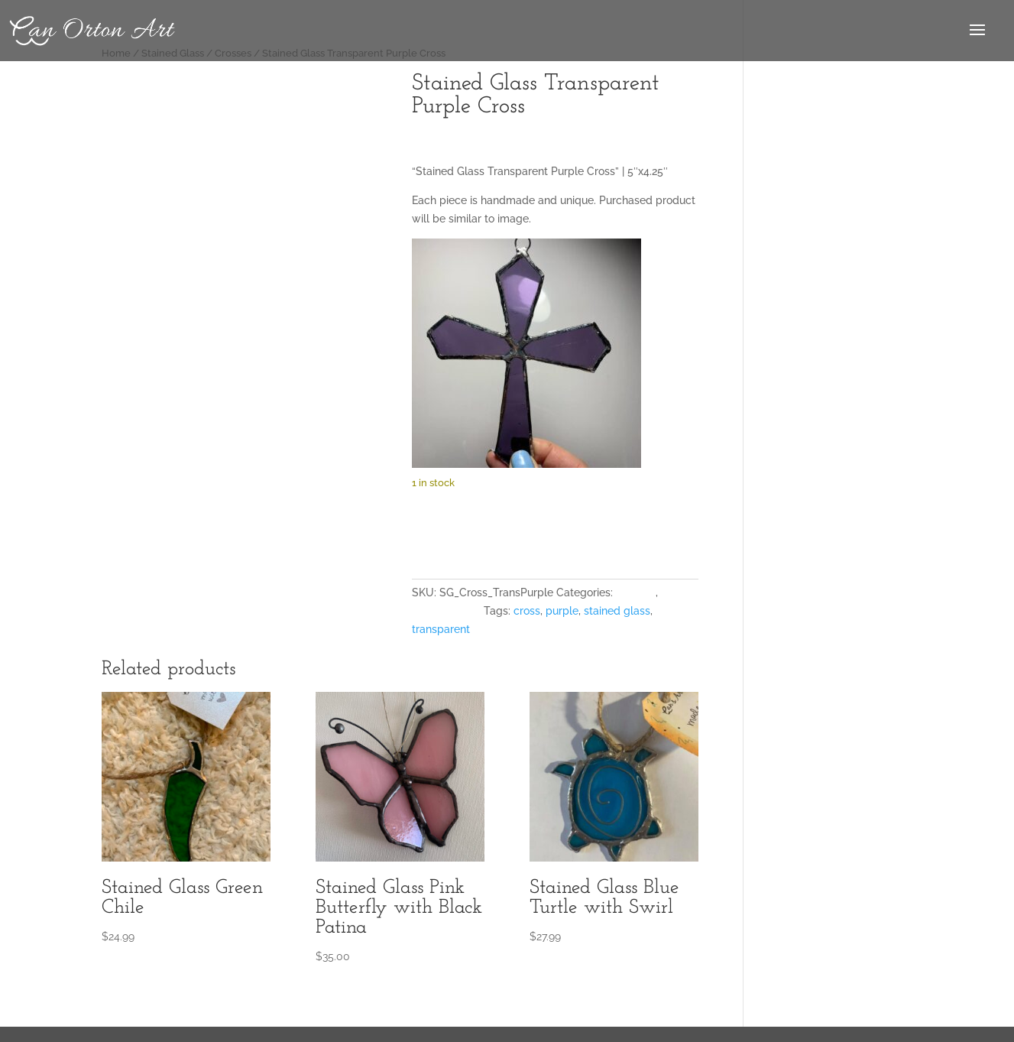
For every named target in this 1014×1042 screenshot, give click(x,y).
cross (526, 611)
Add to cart (477, 530)
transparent (441, 629)
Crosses (636, 592)
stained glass (617, 611)
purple (562, 611)
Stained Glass (446, 611)
